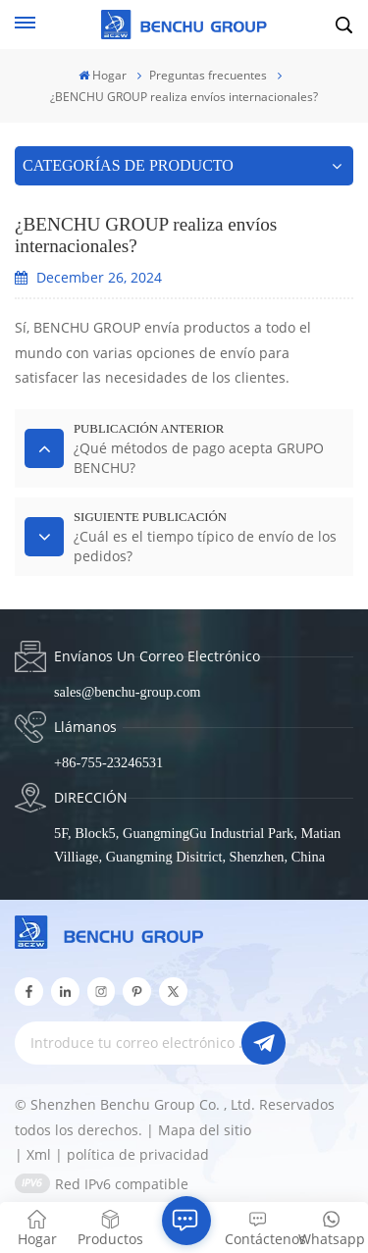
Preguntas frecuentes (208, 75)
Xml (38, 1154)
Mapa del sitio (204, 1130)
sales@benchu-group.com (127, 692)
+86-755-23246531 (108, 762)
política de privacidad (138, 1154)
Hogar (103, 75)
